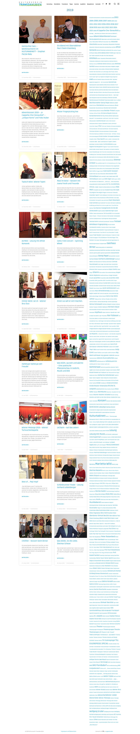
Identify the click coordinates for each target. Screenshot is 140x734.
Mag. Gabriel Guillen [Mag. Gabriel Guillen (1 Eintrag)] (94, 447)
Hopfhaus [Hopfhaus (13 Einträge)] (98, 312)
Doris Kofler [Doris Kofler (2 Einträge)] (92, 171)
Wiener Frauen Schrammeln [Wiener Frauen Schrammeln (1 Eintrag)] (96, 692)
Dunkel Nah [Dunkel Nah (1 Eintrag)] (92, 173)
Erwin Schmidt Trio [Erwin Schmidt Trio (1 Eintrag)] (102, 203)
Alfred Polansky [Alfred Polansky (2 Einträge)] (101, 50)
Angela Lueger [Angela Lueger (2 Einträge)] (115, 66)
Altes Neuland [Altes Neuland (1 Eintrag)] (109, 55)
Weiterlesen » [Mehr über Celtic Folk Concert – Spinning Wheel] (60, 260)
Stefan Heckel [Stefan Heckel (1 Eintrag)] (105, 616)
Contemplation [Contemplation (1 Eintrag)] (104, 141)
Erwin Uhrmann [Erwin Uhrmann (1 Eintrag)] (111, 203)
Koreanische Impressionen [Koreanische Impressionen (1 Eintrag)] (96, 404)
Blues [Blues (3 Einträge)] (116, 105)
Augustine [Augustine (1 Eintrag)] (91, 82)
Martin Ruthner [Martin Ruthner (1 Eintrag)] (98, 473)
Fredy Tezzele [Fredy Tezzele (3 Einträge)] (97, 235)
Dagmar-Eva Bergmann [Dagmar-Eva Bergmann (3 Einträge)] (96, 146)
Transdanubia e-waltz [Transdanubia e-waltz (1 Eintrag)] (114, 646)
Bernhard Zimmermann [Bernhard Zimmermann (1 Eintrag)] (109, 92)
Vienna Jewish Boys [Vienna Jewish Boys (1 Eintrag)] (112, 668)
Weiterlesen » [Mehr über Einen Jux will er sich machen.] (60, 317)
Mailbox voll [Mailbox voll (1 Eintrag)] (114, 447)
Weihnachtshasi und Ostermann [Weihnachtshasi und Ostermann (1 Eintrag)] (97, 681)
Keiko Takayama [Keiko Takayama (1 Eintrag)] (105, 378)
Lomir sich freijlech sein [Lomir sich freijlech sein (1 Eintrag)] (111, 439)
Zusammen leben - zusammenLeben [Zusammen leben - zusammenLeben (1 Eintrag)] (98, 722)
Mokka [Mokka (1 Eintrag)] (117, 488)
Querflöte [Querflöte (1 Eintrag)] (116, 555)
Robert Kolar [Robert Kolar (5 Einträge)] (97, 568)
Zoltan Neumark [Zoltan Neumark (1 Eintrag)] (102, 719)
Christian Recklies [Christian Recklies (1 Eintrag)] (113, 129)
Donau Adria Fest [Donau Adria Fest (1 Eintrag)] (101, 168)
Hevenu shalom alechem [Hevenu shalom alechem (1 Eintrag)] (107, 309)
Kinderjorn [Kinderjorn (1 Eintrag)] (103, 383)
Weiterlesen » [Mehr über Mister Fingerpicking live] (60, 129)
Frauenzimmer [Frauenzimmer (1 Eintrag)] (96, 232)
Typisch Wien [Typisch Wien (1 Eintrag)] (92, 657)
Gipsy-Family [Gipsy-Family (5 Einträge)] (113, 269)
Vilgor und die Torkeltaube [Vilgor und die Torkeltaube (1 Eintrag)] (111, 671)
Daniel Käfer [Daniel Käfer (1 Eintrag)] (92, 149)
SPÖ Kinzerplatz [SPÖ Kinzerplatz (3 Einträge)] (112, 613)
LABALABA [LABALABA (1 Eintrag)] (110, 422)
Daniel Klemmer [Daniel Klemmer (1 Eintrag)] (114, 146)
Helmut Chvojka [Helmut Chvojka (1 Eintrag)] (106, 299)
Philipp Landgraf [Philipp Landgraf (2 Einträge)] (110, 542)
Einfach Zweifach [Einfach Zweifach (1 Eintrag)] (102, 184)
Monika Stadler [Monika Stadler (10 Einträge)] (100, 491)
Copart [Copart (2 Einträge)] (110, 141)
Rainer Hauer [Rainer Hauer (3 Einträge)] (100, 558)
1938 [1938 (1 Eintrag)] (113, 17)
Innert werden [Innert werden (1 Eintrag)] (112, 326)
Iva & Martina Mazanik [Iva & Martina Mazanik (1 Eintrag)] (113, 331)
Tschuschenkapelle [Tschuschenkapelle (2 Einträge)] (100, 654)
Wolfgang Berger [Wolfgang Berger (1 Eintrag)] (96, 708)
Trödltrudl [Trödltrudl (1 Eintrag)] (105, 652)
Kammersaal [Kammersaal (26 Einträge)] (94, 367)
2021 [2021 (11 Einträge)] (103, 27)
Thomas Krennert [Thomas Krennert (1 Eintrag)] (98, 637)
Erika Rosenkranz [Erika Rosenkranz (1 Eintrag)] (101, 197)
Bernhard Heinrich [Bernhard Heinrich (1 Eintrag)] (108, 90)
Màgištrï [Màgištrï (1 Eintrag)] (111, 502)
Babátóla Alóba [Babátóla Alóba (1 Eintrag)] (103, 84)
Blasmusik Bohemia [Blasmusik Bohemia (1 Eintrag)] (110, 105)
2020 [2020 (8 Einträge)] (99, 27)
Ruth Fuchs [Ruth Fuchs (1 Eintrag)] (103, 578)
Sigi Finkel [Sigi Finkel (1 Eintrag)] (116, 602)
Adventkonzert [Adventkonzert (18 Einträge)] (105, 36)
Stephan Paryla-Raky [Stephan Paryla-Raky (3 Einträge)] (95, 618)
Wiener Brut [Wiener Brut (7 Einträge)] (117, 689)
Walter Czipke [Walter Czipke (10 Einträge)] (108, 676)
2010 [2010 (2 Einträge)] (115, 21)
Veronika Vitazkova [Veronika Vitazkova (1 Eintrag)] (115, 662)
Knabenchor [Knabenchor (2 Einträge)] (114, 397)
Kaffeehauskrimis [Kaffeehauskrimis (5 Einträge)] (111, 361)
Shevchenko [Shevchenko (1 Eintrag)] (110, 599)
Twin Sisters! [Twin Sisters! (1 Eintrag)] (114, 654)
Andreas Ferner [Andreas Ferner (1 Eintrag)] (93, 64)
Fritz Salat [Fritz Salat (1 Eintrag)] (96, 240)
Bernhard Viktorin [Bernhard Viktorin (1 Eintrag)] (98, 92)
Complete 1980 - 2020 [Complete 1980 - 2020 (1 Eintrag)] (94, 141)
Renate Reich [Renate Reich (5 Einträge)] (110, 563)
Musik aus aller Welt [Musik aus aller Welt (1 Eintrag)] (106, 499)
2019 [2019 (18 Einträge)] (95, 27)
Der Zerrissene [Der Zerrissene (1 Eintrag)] (117, 154)
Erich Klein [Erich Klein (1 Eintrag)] (110, 195)
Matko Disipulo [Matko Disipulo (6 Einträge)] (94, 475)
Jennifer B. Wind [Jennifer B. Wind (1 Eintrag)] (106, 341)
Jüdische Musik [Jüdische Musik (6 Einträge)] (102, 358)
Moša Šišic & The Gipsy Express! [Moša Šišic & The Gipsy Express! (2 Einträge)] (102, 497)
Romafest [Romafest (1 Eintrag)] (104, 571)
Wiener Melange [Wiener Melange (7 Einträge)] (104, 698)
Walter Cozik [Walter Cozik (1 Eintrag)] (100, 676)
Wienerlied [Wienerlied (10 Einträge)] (102, 695)
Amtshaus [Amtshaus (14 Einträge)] (93, 58)
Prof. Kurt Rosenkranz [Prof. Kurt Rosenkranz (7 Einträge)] (112, 550)
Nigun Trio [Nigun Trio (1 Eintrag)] (100, 508)
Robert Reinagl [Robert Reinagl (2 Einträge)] (105, 568)
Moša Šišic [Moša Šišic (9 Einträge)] (109, 494)
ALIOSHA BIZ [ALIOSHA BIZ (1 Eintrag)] (108, 50)
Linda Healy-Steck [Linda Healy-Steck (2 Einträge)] (116, 437)
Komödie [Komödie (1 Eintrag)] (95, 401)
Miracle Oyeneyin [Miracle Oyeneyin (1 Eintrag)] (99, 486)
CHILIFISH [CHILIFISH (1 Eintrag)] (91, 126)
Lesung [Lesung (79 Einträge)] (113, 430)
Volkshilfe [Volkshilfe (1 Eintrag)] (91, 673)
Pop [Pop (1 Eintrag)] (107, 545)
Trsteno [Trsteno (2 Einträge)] (113, 649)
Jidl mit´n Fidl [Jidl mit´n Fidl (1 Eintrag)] (99, 344)
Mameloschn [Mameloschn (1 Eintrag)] (101, 450)
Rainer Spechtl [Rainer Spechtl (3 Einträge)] (108, 558)
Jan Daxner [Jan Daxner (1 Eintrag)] (102, 336)
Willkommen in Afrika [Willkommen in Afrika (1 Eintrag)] (100, 706)
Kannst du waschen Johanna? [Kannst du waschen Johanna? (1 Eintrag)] (108, 367)
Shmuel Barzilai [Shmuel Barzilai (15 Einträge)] (107, 602)
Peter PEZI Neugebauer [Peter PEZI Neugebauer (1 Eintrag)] (95, 536)
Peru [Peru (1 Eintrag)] (119, 534)
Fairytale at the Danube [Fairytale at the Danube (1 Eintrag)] (107, 216)
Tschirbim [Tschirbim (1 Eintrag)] (91, 654)
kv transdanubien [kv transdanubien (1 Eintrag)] (114, 419)
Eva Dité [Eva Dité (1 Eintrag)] (114, 205)
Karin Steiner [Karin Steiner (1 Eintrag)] (113, 370)
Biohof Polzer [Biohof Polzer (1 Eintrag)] (92, 105)
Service (76, 4)
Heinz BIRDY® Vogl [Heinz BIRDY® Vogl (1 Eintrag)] (113, 293)
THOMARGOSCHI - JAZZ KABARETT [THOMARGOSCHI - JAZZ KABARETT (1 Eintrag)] (108, 634)
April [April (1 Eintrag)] (94, 77)
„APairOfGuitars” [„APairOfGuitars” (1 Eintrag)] (93, 725)
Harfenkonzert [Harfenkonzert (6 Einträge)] (111, 288)
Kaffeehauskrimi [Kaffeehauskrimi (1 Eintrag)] (101, 361)
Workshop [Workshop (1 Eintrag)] (104, 714)
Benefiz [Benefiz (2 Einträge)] (105, 87)
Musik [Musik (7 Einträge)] (98, 499)
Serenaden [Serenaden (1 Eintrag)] (104, 599)
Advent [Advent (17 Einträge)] (96, 36)
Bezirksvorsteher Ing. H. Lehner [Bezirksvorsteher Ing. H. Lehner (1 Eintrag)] (113, 100)
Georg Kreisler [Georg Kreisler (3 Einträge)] (115, 253)
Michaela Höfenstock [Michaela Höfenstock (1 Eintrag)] (112, 478)
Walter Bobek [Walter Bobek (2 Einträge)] (93, 676)
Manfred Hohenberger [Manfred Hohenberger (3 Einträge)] (100, 452)
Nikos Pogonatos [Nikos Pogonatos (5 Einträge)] (94, 513)
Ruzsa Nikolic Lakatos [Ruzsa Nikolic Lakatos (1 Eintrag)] (112, 578)
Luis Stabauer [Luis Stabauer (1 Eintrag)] (106, 442)
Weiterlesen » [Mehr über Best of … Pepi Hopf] (25, 493)
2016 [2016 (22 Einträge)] (112, 24)
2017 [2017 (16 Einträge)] (116, 24)
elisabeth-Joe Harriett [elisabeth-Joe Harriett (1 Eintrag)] (99, 190)
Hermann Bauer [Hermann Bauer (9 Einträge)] (113, 307)
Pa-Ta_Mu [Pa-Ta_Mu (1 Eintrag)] (118, 526)
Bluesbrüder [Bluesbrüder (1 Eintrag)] (92, 108)
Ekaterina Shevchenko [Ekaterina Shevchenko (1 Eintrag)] (104, 187)
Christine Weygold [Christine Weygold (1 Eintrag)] (93, 136)
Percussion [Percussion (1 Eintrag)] (108, 534)
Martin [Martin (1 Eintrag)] (104, 467)
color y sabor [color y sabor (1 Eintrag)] (108, 139)
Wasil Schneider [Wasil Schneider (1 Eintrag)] (99, 679)
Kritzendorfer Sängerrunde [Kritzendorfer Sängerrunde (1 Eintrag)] (96, 410)
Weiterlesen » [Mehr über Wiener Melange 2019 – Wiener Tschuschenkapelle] (25, 441)
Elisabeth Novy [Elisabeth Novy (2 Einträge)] (109, 190)
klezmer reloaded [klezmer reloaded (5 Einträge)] (104, 395)
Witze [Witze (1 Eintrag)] (114, 706)
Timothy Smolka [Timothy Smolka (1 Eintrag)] (112, 643)
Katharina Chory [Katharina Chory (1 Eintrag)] (93, 375)
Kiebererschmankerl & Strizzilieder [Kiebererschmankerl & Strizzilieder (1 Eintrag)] (109, 380)
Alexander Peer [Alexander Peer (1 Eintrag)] (107, 42)
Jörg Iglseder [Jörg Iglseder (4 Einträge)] (105, 355)
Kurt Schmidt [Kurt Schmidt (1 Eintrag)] (106, 419)
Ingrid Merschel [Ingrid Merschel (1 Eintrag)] (97, 326)
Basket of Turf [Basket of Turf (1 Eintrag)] (114, 84)
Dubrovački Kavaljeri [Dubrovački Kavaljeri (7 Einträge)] (110, 171)
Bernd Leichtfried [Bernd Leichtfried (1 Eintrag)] (99, 90)
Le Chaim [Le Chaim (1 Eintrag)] (110, 427)
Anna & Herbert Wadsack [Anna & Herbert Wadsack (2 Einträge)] (112, 69)
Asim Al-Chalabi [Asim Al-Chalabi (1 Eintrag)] (97, 79)
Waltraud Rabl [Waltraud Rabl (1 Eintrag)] (117, 676)
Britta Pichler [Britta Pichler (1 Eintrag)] (97, 113)
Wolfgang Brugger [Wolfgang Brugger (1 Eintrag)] (105, 708)
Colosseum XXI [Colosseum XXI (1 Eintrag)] (115, 139)
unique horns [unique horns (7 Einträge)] (94, 659)
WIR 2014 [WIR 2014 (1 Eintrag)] (110, 706)
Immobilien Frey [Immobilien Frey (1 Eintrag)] (93, 321)
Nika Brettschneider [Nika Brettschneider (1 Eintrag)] (108, 508)
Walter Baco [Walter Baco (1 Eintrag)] (115, 673)
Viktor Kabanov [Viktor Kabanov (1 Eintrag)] (100, 671)
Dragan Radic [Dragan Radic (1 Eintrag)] (99, 171)
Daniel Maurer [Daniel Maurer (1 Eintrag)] (99, 149)
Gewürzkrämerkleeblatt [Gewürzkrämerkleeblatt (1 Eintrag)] (108, 267)
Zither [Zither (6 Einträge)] (96, 719)
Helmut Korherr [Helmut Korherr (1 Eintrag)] (93, 301)
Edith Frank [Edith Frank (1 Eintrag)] (101, 179)
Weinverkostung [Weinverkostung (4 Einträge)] (111, 681)
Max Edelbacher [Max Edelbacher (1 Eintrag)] (104, 475)
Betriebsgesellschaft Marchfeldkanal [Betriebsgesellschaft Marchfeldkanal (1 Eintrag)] (98, 97)
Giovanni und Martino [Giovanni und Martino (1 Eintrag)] (103, 269)
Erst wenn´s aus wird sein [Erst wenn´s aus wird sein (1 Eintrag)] (102, 200)
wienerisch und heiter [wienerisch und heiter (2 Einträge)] (110, 692)
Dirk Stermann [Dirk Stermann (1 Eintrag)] (101, 166)
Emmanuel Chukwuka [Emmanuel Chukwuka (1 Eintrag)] (112, 192)
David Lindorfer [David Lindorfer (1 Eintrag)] (115, 149)
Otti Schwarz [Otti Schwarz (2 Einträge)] (111, 526)
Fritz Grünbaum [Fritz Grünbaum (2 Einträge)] (102, 237)
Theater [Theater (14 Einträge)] (100, 627)
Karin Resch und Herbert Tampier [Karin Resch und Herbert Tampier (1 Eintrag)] (101, 370)
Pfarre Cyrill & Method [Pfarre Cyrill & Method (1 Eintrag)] (100, 542)
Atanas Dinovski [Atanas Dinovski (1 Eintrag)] (105, 79)
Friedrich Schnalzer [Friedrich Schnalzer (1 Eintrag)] (106, 235)
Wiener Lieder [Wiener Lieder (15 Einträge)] (111, 695)
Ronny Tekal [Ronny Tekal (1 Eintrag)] (104, 576)
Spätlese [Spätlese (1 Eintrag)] (91, 616)
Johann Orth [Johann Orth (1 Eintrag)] (112, 346)
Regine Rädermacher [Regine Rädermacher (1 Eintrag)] (115, 560)
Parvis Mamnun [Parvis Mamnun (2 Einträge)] (93, 528)
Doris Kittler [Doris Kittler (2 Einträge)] (115, 168)
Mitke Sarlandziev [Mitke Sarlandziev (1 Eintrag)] (104, 488)
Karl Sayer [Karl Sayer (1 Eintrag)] (116, 372)
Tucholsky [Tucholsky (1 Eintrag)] (108, 654)
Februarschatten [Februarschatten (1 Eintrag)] (113, 218)
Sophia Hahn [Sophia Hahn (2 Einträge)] (95, 608)
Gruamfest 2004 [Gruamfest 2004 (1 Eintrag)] (105, 278)
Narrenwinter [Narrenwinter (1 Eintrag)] (109, 505)
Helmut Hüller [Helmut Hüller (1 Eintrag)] (113, 299)
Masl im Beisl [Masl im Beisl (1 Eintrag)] (105, 473)
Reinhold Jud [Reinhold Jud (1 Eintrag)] (92, 563)
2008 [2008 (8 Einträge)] (109, 21)
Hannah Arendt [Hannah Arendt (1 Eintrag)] (102, 285)
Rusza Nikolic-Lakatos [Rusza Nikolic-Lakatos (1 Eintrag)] (94, 578)
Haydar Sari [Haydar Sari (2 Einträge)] (96, 293)
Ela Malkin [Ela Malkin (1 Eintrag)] (112, 187)
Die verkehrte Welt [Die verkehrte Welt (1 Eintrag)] (100, 163)
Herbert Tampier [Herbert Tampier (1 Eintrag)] (93, 307)
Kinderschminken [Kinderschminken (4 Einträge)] (112, 383)
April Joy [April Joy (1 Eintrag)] (98, 77)
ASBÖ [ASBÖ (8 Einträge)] (91, 79)
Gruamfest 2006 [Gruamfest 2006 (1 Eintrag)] (93, 280)
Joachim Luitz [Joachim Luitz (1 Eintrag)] (106, 344)
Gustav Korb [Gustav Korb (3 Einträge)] (106, 283)
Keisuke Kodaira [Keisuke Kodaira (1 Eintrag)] (113, 378)
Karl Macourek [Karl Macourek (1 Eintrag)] (110, 372)
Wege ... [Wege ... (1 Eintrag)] (115, 679)
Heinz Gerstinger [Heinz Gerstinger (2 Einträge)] (94, 296)
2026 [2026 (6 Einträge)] (95, 31)
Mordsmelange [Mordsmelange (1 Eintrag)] (110, 491)
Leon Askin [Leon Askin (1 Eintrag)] (115, 427)
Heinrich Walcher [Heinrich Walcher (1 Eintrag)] (104, 293)
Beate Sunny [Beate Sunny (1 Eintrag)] (92, 87)
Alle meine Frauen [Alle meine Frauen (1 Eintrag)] (116, 50)
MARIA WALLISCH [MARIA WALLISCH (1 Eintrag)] (113, 460)
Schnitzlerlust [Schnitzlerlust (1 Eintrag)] (107, 592)
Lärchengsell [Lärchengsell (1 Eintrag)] (103, 445)
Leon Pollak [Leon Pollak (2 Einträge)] (106, 430)
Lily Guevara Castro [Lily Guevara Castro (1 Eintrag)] (106, 437)
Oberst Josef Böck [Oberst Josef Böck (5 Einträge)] (105, 518)
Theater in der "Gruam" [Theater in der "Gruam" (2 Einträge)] (108, 632)
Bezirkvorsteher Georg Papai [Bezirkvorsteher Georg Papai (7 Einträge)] (99, 103)
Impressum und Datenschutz (68, 731)
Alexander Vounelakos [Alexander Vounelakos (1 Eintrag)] (102, 44)
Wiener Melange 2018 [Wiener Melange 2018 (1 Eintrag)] (97, 700)
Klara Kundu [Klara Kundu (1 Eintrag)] (108, 389)
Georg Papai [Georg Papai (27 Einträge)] (103, 256)
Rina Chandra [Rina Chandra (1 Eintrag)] (114, 566)
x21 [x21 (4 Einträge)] (115, 714)
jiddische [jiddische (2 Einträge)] (112, 341)
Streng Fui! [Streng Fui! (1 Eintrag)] (104, 618)
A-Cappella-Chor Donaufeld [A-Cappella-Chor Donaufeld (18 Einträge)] (107, 30)
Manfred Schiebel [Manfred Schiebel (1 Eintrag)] (111, 452)
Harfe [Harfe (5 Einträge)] (104, 288)
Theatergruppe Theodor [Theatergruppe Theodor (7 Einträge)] (111, 629)
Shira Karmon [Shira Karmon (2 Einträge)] (96, 602)
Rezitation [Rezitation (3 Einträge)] (108, 566)
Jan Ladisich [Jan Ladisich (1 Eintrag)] (109, 336)
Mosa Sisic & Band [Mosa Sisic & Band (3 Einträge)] (100, 494)
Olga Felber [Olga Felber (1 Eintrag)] (96, 523)
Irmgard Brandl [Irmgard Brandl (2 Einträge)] (93, 328)
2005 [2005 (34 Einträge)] (96, 21)
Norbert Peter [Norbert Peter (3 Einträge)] (112, 513)
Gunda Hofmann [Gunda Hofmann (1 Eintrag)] (99, 283)
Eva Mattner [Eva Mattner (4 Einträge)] (97, 208)
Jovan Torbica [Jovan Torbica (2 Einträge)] (98, 352)
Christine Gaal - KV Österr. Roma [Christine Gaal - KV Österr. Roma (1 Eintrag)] (112, 134)
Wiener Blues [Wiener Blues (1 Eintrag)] (109, 689)
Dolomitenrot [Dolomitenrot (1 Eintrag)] (92, 168)
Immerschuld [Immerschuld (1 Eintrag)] (111, 318)
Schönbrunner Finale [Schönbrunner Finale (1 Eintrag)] (94, 597)
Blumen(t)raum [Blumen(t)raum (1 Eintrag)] (100, 108)
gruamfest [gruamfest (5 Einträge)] (97, 278)
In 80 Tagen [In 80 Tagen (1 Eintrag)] (101, 321)
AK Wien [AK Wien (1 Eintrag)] (114, 39)
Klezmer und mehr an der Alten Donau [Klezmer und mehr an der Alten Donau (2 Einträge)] (99, 397)
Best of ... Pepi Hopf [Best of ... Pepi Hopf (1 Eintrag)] (113, 95)
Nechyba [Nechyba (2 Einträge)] (115, 505)
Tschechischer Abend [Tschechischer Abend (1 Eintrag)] (113, 652)
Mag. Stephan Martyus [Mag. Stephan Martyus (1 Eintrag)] (105, 447)
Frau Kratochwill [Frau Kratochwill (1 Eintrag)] (110, 232)
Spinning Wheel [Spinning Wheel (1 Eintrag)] (103, 613)
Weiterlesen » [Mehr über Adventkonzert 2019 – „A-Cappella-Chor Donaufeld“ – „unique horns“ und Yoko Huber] (25, 139)
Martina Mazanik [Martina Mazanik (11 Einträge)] (95, 470)
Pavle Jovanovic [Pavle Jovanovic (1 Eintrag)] (110, 531)
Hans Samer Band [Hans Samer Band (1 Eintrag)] (98, 288)
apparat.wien (109, 731)
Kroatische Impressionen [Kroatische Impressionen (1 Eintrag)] (109, 410)
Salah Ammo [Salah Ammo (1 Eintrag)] (106, 587)
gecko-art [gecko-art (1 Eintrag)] (103, 247)
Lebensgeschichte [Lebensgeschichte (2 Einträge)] (103, 427)
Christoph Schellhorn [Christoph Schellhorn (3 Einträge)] (114, 136)
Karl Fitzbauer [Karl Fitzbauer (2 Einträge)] (102, 372)
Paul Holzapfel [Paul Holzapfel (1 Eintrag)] (102, 531)
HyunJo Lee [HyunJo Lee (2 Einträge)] (114, 312)
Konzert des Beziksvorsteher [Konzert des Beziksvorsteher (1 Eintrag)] (114, 401)
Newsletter (90, 4)
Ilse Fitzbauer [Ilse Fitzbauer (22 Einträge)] (112, 315)
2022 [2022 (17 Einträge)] (107, 27)
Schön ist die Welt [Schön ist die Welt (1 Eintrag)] (104, 597)
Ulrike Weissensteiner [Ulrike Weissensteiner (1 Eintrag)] (113, 657)
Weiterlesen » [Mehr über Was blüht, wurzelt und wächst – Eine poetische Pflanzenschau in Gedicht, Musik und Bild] (60, 385)
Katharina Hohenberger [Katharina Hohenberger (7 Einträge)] (106, 375)
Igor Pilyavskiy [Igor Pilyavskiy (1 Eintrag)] (103, 315)
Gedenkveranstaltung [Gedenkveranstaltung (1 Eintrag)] (94, 250)
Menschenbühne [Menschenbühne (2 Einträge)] (94, 478)
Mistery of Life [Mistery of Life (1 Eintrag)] (96, 488)
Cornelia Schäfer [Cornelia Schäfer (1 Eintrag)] (99, 144)
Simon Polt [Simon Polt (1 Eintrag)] (100, 605)
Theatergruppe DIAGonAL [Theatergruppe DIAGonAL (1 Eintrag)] (109, 626)
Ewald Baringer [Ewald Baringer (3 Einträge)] (109, 211)
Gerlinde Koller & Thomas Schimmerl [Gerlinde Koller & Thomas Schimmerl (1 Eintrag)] (102, 261)
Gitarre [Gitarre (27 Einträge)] (96, 272)
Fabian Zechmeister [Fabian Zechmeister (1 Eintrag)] (98, 213)
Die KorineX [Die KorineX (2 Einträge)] (110, 157)
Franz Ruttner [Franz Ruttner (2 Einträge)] (100, 230)
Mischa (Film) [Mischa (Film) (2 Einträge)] (108, 486)
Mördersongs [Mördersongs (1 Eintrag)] (102, 505)
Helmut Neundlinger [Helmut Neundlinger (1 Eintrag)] (103, 301)
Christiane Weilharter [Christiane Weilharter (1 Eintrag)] (103, 129)
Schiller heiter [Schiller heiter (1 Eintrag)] (93, 592)
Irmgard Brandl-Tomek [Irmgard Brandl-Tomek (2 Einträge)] (104, 328)
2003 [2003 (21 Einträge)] (116, 17)
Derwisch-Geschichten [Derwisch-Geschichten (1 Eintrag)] (107, 154)
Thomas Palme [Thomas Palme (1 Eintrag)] (98, 640)
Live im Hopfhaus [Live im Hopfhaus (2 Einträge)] (99, 439)
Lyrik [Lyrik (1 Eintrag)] (98, 445)
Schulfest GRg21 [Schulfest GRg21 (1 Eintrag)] (93, 594)
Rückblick (57, 4)
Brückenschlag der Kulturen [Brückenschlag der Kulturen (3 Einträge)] (109, 113)
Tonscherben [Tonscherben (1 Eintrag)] (97, 646)
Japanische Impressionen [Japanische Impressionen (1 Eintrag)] (104, 339)
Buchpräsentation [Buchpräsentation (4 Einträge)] (95, 116)
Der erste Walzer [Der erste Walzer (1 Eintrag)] (108, 152)
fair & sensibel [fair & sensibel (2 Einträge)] (108, 213)
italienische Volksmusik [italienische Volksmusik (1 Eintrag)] (102, 331)
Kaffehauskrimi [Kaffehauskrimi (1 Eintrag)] (93, 364)
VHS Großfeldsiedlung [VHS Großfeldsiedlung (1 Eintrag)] (112, 665)
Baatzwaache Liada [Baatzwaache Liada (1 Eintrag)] (94, 84)
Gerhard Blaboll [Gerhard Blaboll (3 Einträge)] (93, 259)
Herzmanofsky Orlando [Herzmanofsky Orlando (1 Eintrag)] (95, 309)
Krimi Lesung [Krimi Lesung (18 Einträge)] (99, 407)
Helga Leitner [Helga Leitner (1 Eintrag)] (98, 299)
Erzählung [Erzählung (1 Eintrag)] (118, 203)
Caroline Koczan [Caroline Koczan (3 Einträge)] (101, 121)
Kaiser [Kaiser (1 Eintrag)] (99, 364)
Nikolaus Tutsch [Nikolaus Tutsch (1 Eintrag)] (114, 510)
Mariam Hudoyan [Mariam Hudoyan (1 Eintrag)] (97, 460)
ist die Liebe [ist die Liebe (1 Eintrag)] (92, 331)
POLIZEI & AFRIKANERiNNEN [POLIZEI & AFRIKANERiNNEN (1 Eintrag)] (98, 545)
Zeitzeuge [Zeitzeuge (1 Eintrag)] (112, 717)
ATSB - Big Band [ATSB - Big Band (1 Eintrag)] (113, 79)
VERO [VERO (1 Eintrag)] (109, 662)
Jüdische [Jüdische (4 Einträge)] (111, 355)
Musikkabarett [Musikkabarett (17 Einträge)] (95, 502)
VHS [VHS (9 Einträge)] (90, 665)
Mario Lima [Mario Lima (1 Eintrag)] (92, 467)
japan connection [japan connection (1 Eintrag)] (93, 339)
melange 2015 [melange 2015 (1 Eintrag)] (111, 475)
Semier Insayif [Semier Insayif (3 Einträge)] (113, 597)
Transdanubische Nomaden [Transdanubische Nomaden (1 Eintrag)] (96, 649)
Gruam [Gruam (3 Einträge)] (91, 278)
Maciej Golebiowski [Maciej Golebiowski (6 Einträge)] (112, 445)
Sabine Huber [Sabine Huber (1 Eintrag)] (116, 581)
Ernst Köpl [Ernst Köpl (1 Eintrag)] (116, 197)
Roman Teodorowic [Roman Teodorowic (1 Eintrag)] (113, 573)
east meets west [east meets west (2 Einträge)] (111, 176)
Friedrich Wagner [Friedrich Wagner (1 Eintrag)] (93, 237)
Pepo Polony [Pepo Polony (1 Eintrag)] (102, 534)
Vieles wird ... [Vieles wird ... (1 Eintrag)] (103, 668)
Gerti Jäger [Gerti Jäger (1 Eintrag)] (101, 264)
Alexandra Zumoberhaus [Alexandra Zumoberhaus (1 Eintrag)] (106, 47)
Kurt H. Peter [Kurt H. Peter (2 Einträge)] (99, 419)
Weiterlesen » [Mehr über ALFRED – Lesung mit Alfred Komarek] (25, 258)
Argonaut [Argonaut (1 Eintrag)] (115, 77)
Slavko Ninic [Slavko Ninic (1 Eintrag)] (106, 605)
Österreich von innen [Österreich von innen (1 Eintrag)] (113, 722)
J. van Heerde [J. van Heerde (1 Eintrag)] (112, 334)
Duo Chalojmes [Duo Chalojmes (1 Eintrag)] (101, 173)
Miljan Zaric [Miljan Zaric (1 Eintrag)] (109, 483)
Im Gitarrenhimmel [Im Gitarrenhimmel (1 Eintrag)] (103, 318)
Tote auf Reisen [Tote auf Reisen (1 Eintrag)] (105, 646)
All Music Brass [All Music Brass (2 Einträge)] (93, 53)
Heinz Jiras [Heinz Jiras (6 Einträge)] (109, 296)
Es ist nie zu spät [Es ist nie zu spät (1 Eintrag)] (104, 205)
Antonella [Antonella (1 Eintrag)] (99, 74)
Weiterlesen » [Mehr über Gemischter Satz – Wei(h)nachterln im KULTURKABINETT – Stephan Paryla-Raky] (25, 72)
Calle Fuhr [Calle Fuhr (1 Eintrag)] (111, 118)
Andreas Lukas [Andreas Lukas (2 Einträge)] (111, 64)
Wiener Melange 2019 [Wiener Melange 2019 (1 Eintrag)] (108, 700)
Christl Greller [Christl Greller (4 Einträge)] (103, 136)
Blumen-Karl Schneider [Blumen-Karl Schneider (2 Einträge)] (110, 108)
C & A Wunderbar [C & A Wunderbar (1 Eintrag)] (98, 118)
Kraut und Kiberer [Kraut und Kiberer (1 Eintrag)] (114, 404)
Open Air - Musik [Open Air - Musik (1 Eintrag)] (104, 523)
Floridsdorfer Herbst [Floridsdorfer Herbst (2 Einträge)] (95, 227)
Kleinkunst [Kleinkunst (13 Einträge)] (102, 392)
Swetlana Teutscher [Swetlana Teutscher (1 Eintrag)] (108, 621)
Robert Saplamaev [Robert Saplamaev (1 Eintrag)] (114, 568)
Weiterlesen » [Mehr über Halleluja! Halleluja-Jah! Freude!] (25, 387)
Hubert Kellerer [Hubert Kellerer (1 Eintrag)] (106, 312)
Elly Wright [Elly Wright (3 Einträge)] (116, 190)
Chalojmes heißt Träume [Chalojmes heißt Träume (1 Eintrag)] (95, 123)
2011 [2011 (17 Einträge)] (91, 24)
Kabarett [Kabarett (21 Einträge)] (93, 361)
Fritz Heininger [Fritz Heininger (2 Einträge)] (111, 237)
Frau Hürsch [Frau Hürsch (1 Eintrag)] (103, 232)
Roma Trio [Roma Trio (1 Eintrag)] (97, 576)
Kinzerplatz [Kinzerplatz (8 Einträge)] (104, 386)
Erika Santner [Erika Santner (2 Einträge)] (109, 197)
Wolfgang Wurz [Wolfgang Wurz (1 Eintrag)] (97, 714)
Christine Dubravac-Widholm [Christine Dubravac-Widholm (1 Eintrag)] (96, 134)
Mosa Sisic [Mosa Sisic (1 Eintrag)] (92, 494)
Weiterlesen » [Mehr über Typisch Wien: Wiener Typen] (25, 194)
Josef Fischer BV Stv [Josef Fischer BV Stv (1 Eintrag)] (101, 349)
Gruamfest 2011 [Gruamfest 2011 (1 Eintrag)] (109, 280)
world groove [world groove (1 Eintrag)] (110, 714)
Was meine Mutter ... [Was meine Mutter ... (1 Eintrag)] (108, 679)
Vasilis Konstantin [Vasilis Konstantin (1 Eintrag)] (111, 659)
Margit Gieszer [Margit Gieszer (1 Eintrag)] (116, 455)
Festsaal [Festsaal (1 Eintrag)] (112, 221)
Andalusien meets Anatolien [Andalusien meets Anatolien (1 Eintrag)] (102, 61)
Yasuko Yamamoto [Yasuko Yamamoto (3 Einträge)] (97, 717)
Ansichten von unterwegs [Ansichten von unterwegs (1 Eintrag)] (102, 71)
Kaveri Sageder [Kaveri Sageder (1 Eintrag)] (96, 378)
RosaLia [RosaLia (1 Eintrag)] (119, 576)
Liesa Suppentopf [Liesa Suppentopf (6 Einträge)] (95, 437)
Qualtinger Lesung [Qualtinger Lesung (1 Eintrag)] (109, 555)
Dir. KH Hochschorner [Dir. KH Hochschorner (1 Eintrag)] (110, 163)
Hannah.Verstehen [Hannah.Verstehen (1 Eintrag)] (94, 285)
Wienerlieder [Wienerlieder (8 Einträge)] (94, 698)
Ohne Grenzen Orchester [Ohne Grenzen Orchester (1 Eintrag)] (108, 521)
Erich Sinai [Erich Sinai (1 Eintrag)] (115, 195)
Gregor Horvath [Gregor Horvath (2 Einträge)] (113, 275)
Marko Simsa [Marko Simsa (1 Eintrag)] (98, 467)
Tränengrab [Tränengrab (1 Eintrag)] (100, 652)
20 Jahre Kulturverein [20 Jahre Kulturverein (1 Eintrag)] (94, 17)
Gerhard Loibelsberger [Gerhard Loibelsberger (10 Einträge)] (107, 259)
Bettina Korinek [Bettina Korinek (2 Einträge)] (112, 97)
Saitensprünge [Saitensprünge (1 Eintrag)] (102, 584)
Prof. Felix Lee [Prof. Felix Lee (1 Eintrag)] (115, 547)
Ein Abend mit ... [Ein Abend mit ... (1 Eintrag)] (101, 181)
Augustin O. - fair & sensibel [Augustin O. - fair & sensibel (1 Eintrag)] (101, 82)
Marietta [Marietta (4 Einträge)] (92, 464)
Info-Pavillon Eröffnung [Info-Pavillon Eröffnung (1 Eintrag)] (110, 321)
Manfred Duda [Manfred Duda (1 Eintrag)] (108, 450)
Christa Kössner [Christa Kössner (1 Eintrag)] (93, 129)
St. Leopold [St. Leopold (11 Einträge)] (98, 616)
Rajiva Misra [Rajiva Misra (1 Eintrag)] (116, 558)
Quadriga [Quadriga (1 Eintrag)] (102, 555)
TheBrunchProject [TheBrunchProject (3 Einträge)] (94, 634)
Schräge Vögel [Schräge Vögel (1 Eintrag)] (114, 592)
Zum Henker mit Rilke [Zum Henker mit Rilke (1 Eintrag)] (111, 719)
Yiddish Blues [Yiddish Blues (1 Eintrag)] (106, 717)
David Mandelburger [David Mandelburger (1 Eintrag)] (94, 152)
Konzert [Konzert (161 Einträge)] (102, 400)
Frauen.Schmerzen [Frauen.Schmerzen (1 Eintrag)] (109, 230)
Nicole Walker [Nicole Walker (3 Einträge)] (93, 508)
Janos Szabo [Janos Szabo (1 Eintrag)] (115, 336)
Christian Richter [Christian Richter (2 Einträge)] (94, 131)
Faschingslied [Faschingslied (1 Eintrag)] (104, 218)
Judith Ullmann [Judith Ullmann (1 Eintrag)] (111, 352)
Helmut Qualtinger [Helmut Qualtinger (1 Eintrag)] (112, 301)
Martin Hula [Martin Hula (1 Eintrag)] (112, 470)
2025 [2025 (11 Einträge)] (91, 31)
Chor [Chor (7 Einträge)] (100, 126)
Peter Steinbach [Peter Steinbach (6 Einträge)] (99, 539)
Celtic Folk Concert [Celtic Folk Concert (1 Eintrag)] (110, 121)
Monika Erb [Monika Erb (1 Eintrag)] (92, 491)
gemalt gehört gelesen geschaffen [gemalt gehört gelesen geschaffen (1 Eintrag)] (102, 253)
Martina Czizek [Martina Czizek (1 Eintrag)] (109, 467)
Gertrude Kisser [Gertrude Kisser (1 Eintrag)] (108, 264)
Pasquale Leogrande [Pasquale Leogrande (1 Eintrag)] (103, 528)
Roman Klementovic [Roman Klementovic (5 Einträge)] (101, 573)
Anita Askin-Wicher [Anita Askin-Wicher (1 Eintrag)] (94, 69)
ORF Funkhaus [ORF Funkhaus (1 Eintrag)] (111, 523)
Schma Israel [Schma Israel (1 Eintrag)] (100, 592)
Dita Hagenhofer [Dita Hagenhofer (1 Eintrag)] (115, 166)
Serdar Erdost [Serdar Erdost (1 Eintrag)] (98, 599)
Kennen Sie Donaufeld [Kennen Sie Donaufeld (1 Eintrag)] (94, 380)
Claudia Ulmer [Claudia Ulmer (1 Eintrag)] (93, 139)
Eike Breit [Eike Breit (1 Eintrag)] (94, 181)
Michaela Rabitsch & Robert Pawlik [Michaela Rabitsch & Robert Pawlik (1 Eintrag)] (98, 481)
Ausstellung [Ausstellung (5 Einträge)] (112, 82)
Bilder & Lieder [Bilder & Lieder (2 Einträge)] (114, 103)
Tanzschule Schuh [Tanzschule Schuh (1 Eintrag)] (105, 624)
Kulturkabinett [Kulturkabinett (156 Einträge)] (97, 415)
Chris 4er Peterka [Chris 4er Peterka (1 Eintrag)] (106, 126)
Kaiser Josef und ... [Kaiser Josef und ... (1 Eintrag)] (105, 364)
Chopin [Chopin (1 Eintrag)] (96, 126)
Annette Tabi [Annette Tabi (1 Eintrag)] (92, 71)
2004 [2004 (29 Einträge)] (91, 21)
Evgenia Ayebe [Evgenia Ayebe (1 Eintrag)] (101, 211)
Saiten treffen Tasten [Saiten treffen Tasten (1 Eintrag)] (111, 584)
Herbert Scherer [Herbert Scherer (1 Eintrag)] (116, 304)
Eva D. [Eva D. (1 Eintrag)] (110, 205)
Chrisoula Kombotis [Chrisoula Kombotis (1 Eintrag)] (116, 126)
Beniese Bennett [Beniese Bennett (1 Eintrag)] (112, 87)
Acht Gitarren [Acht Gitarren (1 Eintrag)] (109, 33)
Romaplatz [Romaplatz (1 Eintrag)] (92, 576)
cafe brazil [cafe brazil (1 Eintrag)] (105, 118)
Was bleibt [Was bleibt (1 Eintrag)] (92, 679)
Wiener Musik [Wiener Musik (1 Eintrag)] (101, 703)
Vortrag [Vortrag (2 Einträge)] (105, 673)
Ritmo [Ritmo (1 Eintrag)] (90, 568)
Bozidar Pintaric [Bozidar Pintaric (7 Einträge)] (110, 110)
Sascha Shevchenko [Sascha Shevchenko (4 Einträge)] (100, 589)
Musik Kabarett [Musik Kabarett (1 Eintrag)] (105, 502)
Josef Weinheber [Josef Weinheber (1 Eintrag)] (111, 349)
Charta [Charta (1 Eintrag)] (109, 123)
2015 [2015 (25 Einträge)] (108, 24)
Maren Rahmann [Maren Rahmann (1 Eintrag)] (98, 455)
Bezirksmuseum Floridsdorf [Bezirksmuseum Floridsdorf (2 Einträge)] (97, 100)
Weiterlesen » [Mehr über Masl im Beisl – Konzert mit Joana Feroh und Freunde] (60, 199)
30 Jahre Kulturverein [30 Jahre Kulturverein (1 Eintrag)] (105, 17)
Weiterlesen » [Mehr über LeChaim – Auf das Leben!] (60, 441)
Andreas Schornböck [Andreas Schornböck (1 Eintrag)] (100, 66)
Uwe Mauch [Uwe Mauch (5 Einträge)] (102, 659)
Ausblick (82, 4)
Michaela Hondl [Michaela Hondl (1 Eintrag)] (103, 478)
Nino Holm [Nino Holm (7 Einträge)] (104, 513)
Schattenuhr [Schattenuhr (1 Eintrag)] (115, 589)
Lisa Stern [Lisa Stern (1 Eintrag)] (91, 439)
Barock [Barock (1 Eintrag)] (109, 84)
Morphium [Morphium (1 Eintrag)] (116, 491)
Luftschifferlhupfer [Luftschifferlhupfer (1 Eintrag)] (97, 442)
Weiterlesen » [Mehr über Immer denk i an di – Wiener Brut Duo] (25, 321)
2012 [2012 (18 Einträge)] (95, 24)
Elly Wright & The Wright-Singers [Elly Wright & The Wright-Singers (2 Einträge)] (98, 192)
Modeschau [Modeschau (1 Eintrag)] (112, 488)
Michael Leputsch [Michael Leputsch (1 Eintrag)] (111, 481)
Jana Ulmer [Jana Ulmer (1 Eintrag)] (96, 336)
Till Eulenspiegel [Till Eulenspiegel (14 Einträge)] (108, 640)
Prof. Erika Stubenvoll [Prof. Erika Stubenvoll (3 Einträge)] (106, 547)
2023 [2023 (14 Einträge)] (111, 27)
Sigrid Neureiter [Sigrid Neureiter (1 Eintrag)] (93, 605)
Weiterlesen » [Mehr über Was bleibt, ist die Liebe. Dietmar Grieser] (60, 552)
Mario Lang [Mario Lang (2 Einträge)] (115, 464)
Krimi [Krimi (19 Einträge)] (91, 407)
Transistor (65, 4)
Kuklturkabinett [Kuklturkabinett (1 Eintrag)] (106, 412)
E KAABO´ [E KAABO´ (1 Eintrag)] (97, 187)
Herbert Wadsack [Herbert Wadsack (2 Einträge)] (103, 307)
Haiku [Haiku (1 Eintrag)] (118, 283)
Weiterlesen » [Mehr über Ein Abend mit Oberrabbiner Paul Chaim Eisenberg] (60, 68)
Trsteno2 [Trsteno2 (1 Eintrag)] (118, 649)
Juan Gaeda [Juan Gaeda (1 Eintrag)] (105, 352)
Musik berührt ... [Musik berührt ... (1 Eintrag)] (115, 499)
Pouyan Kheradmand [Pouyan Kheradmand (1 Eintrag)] (113, 545)
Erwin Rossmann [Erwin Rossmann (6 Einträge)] (114, 200)
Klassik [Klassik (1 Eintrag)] (113, 389)
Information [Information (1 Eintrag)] (97, 323)
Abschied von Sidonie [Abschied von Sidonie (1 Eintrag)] (100, 33)
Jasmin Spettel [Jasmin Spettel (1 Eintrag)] (115, 339)
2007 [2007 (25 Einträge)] (105, 21)
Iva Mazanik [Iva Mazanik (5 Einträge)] (93, 334)
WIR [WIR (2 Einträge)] (107, 706)
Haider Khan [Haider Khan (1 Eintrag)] (114, 283)
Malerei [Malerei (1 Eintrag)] (96, 450)
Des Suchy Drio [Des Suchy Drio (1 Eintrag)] (93, 157)
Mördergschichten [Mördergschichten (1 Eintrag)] (93, 505)
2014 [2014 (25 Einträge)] (104, 24)
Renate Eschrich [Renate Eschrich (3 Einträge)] (101, 563)
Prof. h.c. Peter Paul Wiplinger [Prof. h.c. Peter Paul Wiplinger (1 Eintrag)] (96, 550)
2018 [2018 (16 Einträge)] (91, 27)
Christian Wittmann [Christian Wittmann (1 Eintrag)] (104, 131)
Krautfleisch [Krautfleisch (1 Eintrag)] (106, 404)
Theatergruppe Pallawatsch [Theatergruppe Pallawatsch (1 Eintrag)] (96, 629)
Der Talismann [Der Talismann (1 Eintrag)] (98, 154)
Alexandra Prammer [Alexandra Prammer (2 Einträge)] (114, 44)
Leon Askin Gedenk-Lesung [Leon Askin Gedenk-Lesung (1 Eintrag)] (95, 430)
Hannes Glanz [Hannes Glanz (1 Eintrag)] (110, 285)
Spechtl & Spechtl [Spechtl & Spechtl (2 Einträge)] (94, 613)
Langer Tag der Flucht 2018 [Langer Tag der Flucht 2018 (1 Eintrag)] (104, 424)
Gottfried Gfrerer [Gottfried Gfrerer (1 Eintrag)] (104, 275)
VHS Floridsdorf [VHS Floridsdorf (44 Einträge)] (99, 665)
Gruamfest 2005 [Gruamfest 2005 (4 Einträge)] (114, 278)
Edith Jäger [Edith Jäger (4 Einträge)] (107, 179)
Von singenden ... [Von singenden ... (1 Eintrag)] (99, 673)
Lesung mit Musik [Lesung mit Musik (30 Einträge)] (97, 434)
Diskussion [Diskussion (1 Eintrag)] (108, 166)
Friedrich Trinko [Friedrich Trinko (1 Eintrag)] (115, 235)
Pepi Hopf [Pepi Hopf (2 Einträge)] (95, 534)
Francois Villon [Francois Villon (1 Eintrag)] (105, 227)
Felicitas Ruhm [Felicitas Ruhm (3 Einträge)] (93, 221)
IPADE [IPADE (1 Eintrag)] (117, 326)
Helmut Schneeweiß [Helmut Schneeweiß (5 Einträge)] (95, 304)
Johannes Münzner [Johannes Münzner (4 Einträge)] (103, 346)
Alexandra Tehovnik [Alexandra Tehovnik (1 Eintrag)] (94, 47)
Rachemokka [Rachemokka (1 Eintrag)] (92, 558)
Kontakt (98, 4)
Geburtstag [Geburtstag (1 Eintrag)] (98, 247)
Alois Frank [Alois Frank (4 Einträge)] (109, 53)
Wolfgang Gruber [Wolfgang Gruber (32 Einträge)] (96, 711)
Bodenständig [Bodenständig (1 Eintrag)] (92, 110)
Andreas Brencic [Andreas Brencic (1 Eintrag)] (113, 61)
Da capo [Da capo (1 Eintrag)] (114, 144)
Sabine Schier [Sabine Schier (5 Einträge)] (93, 584)
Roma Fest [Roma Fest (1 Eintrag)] (99, 571)
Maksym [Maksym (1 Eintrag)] (91, 450)
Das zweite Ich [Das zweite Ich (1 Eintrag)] (107, 149)
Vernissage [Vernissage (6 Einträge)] (104, 662)
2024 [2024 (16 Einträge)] (115, 27)
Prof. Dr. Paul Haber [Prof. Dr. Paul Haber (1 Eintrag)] (94, 547)
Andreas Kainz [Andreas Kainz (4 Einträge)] (101, 64)
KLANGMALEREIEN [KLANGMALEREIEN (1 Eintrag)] (100, 389)
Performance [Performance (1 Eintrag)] (114, 534)
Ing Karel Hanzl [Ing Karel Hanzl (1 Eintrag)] (112, 323)
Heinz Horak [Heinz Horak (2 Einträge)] (102, 296)
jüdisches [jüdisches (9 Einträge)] (110, 358)
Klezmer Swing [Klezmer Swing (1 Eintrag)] (114, 394)
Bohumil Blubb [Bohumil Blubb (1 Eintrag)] (100, 110)
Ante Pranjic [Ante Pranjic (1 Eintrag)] (112, 71)
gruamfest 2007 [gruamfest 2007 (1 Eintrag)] (101, 280)
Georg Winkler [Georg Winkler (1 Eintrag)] (112, 256)
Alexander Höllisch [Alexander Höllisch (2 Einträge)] (97, 42)
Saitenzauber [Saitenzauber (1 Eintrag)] (92, 587)
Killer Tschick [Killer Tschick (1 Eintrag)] (92, 383)
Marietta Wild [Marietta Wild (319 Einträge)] (103, 463)
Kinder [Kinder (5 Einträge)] (99, 383)
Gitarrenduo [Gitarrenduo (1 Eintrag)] (102, 272)
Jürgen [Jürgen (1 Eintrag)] (116, 358)
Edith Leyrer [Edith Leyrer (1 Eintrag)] (115, 179)
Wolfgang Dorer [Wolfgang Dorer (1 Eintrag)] (113, 708)
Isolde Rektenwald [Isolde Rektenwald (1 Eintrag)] (115, 328)
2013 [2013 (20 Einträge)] (100, 24)
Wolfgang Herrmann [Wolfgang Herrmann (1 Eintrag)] (109, 711)
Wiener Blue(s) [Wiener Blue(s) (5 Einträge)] (101, 689)
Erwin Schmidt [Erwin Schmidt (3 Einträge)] (93, 203)
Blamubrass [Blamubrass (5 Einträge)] (100, 105)
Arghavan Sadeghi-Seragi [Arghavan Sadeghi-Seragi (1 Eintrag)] (106, 77)
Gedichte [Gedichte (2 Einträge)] (102, 250)
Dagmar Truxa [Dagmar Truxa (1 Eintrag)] (106, 146)
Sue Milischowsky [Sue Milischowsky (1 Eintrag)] (111, 618)
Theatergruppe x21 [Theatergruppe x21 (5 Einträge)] (95, 632)
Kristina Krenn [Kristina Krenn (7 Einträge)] (110, 407)
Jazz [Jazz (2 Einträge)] (90, 341)
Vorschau (49, 4)
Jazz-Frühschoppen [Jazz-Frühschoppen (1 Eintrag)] (96, 341)
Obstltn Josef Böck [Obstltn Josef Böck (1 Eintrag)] (97, 521)
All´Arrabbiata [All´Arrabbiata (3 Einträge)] (102, 53)
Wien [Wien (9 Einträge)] (96, 687)
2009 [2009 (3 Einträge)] (112, 21)
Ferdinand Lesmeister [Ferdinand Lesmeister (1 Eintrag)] (103, 221)
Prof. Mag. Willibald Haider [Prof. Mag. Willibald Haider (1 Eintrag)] (106, 552)
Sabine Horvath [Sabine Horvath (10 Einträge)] (107, 581)
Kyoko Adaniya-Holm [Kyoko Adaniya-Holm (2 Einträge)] (102, 422)
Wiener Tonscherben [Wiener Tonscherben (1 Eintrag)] (110, 703)
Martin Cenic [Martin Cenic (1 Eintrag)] (105, 470)
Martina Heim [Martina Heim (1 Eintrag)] (117, 467)
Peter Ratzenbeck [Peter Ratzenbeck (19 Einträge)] (108, 537)
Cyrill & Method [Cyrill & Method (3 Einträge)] (107, 144)
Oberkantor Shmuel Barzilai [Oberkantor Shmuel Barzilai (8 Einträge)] (99, 515)
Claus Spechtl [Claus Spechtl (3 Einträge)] (101, 139)
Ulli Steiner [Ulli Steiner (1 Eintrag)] (104, 657)
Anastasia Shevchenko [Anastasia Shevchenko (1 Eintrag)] (106, 58)
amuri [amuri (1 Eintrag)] (98, 58)
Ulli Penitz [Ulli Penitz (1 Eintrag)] (98, 657)
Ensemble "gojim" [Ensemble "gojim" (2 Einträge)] (94, 195)
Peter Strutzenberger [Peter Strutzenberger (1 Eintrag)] (110, 539)
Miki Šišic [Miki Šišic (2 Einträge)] (102, 483)
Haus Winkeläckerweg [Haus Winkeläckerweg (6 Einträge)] (102, 291)
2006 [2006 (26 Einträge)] (100, 21)
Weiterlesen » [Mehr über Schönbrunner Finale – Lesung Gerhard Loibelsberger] (60, 498)
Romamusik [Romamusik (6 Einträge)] (112, 571)
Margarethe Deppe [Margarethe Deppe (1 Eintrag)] (107, 455)
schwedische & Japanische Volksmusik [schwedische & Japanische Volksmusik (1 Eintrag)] (107, 594)
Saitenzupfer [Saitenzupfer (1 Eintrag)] (99, 587)
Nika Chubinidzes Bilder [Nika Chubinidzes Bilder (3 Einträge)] (103, 510)
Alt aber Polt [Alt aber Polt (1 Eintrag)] (103, 55)
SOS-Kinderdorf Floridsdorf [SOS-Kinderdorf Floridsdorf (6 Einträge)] (110, 610)
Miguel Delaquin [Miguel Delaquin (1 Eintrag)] (95, 483)
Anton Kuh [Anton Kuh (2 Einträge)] (105, 74)
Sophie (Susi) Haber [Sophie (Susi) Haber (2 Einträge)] (104, 608)
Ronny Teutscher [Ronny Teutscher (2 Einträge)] (111, 576)
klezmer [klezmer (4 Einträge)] (96, 394)
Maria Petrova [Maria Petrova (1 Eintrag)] (105, 460)
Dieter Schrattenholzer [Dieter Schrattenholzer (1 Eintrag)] (108, 160)
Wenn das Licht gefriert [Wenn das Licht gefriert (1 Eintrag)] (99, 684)
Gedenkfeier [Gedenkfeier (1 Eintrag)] (109, 247)
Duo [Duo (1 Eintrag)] (97, 173)
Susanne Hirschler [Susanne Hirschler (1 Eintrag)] (98, 621)
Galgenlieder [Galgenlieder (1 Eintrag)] (103, 243)
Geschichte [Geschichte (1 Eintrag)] (115, 264)
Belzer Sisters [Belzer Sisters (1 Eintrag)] (99, 87)
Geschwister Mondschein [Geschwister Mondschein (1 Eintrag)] (95, 267)
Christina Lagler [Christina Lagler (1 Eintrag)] (113, 131)
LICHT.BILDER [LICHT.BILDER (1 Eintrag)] (108, 434)
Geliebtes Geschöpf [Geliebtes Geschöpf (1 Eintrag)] (110, 250)
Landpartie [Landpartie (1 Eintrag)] (94, 424)
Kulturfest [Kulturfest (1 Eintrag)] (112, 412)
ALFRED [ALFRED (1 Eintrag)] (114, 47)
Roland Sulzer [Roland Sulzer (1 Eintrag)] (92, 571)
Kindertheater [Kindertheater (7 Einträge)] (94, 386)
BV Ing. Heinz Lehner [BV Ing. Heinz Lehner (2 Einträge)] (106, 116)
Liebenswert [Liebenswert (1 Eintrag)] (115, 434)
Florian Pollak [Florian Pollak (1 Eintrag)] (111, 224)
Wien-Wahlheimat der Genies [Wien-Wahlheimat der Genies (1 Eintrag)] (105, 687)
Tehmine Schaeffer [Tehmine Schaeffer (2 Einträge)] (115, 624)
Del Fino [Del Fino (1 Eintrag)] (102, 152)
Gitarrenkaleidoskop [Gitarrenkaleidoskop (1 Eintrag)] (110, 272)
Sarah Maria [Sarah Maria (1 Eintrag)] (113, 587)
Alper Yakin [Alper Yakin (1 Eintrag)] (116, 53)
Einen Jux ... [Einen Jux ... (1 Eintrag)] (108, 181)
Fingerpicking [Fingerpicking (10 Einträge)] (102, 224)
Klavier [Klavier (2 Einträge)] (96, 392)
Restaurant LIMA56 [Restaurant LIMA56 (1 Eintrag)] (99, 566)
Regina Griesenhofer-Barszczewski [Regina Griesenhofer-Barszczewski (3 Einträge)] (99, 560)
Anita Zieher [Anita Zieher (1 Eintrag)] (102, 69)
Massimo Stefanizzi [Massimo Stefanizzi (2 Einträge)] (114, 473)
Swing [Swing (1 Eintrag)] (114, 621)
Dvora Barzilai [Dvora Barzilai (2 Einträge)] (109, 173)
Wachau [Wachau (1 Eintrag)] (110, 673)
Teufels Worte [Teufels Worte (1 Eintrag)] (92, 626)
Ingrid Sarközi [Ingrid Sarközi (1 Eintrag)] (105, 326)
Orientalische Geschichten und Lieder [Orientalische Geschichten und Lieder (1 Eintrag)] (98, 526)
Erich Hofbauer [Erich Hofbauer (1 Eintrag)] (103, 195)
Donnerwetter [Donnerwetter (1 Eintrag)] (108, 168)
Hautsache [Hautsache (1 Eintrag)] (112, 291)
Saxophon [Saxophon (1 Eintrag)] (109, 589)
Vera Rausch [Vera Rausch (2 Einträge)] (96, 662)
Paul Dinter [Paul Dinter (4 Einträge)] (112, 528)
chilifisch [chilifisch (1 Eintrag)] (114, 123)
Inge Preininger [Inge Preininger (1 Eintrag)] (104, 323)
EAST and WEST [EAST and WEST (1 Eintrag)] (102, 176)
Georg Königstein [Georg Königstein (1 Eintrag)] (93, 256)
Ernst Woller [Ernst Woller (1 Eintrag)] (92, 200)
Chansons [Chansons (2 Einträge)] (105, 123)
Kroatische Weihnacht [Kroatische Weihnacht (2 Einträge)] (95, 412)
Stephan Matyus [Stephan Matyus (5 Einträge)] (115, 616)
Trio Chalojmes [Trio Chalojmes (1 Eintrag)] (107, 649)
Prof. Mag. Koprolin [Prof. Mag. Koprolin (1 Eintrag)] (94, 552)
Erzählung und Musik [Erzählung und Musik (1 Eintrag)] (94, 205)
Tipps (71, 4)
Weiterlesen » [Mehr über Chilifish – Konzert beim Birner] (25, 551)
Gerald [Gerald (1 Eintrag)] (117, 256)
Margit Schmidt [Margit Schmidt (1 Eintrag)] (93, 458)
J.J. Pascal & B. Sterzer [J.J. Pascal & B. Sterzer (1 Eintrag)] (102, 334)
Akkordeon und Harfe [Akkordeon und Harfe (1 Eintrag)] (107, 39)
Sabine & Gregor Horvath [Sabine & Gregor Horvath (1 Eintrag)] (95, 581)
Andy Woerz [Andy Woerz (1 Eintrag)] (108, 66)
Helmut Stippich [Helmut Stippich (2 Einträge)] (107, 304)
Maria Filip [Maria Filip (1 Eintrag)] (100, 458)
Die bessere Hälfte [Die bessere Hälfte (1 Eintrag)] (102, 157)
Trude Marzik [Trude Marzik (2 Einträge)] (93, 652)
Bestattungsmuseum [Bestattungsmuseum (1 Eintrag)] (103, 95)
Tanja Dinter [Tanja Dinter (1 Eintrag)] (97, 624)
